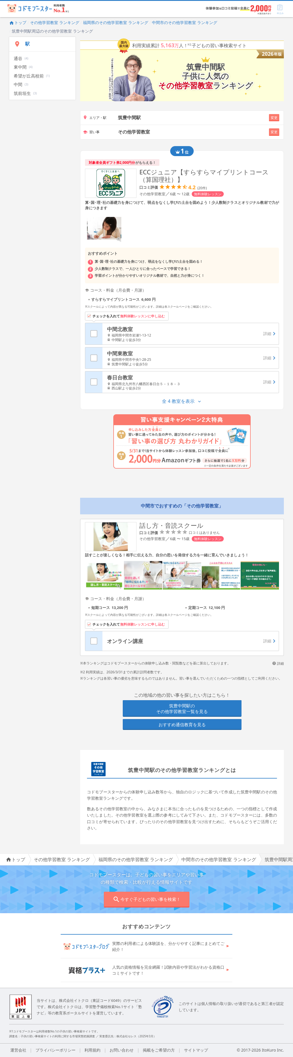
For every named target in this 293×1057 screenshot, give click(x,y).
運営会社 (18, 1050)
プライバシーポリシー (55, 1050)
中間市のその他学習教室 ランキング (184, 22)
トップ (17, 22)
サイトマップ (196, 1050)
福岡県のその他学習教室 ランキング (115, 22)
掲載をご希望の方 (159, 1050)
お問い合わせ (122, 1050)
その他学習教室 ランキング (54, 22)
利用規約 (92, 1050)
